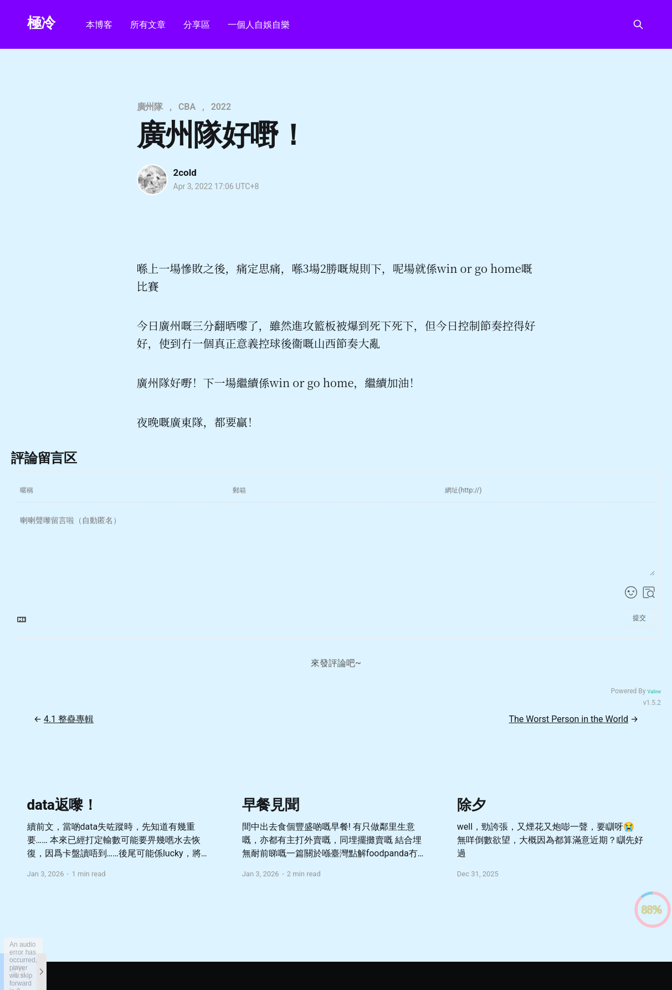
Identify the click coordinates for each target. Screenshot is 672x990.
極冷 (41, 23)
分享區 (196, 24)
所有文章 (148, 24)
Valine (654, 691)
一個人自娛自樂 (259, 24)
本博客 (99, 24)
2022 (221, 107)
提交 (639, 618)
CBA (187, 107)
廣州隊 (150, 107)
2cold (185, 172)
